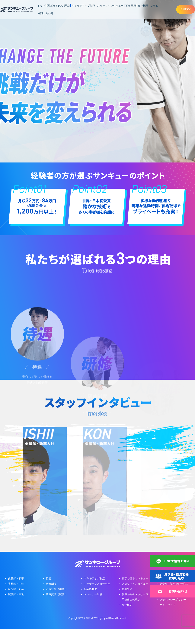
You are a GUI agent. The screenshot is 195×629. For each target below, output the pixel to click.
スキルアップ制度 (94, 578)
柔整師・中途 (16, 583)
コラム (154, 5)
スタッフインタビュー (110, 5)
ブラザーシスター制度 (97, 583)
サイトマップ (167, 604)
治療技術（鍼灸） (56, 594)
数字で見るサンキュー (135, 578)
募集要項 (130, 5)
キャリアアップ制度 (83, 5)
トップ (41, 5)
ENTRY (186, 9)
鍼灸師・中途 (16, 594)
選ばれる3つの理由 (58, 5)
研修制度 (51, 583)
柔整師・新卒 (16, 578)
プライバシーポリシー (173, 599)
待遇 (48, 578)
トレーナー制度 (93, 594)
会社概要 (143, 5)
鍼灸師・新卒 (16, 589)
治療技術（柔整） (56, 589)
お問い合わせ (45, 13)
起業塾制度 (90, 589)
